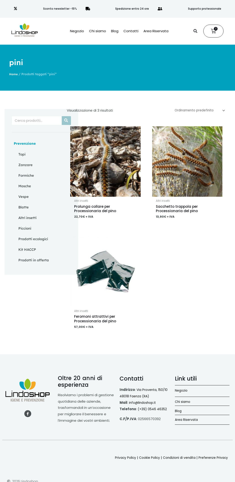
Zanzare (25, 165)
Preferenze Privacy (212, 460)
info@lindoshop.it (143, 405)
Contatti (130, 31)
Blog (114, 31)
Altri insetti (27, 218)
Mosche (24, 186)
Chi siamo (97, 31)
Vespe (23, 196)
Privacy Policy (118, 460)
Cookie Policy (143, 460)
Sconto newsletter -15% (60, 9)
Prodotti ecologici (33, 239)
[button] (195, 31)
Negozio (77, 31)
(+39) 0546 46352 (153, 411)
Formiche (26, 175)
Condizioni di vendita (175, 460)
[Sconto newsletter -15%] (15, 9)
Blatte (23, 207)
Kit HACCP (27, 249)
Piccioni (24, 228)
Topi (21, 154)
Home (14, 74)
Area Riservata (155, 31)
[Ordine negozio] (196, 111)
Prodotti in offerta (33, 260)
